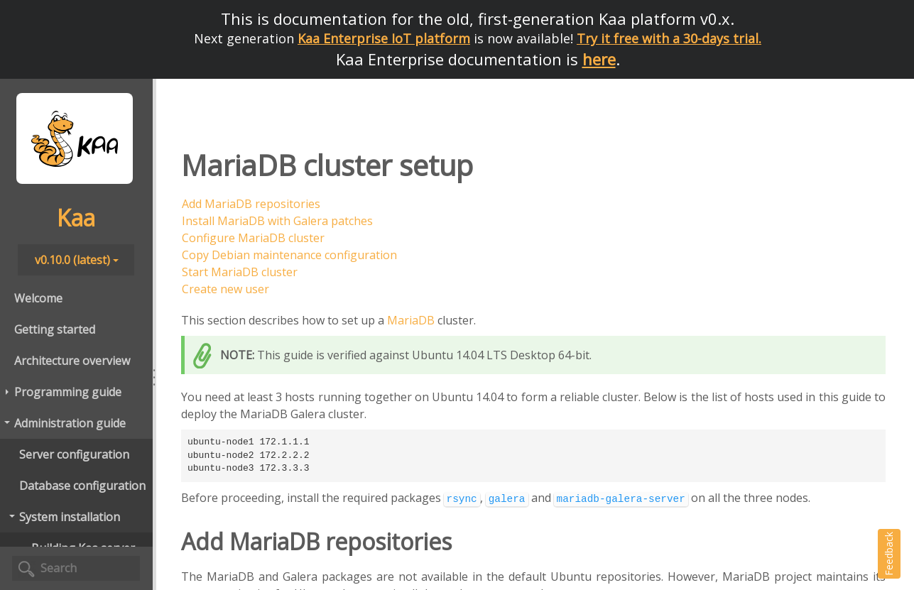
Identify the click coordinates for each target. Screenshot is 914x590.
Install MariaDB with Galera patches (277, 221)
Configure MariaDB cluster (253, 238)
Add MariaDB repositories (251, 204)
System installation (64, 517)
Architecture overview (72, 360)
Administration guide (64, 423)
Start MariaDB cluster (240, 272)
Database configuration (82, 485)
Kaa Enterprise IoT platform (384, 38)
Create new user (225, 289)
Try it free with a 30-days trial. (669, 38)
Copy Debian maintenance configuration (289, 255)
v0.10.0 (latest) (77, 260)
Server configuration (74, 454)
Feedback (889, 554)
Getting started (54, 329)
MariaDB (411, 320)
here (599, 59)
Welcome (38, 298)
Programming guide (62, 392)
